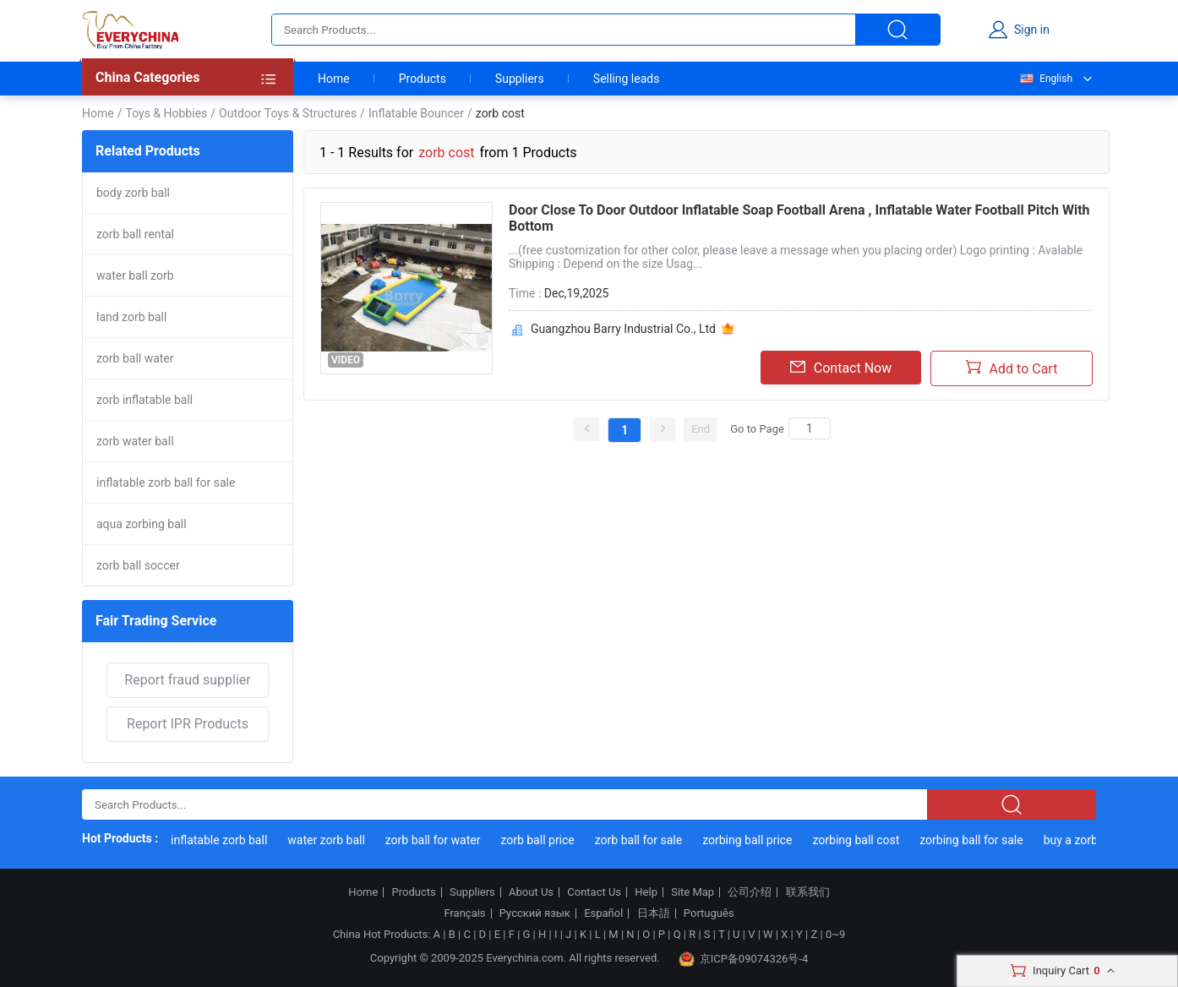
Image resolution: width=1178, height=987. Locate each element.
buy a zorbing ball (1092, 840)
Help (646, 892)
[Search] (809, 428)
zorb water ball (135, 441)
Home (334, 78)
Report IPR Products (187, 724)
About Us (531, 892)
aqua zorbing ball (141, 524)
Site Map (692, 892)
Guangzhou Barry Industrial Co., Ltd (623, 328)
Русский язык (534, 913)
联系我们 (808, 892)
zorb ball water (135, 358)
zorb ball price (539, 840)
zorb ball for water (435, 840)
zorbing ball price (749, 840)
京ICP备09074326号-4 (744, 959)
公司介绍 (750, 892)
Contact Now (841, 367)
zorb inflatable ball (144, 399)
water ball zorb (135, 275)
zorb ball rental (135, 234)
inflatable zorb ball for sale (165, 482)
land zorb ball (131, 317)
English (1045, 79)
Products (422, 78)
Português (709, 913)
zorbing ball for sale (973, 840)
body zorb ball (133, 192)
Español (603, 913)
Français (464, 913)
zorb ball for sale (640, 840)
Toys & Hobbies (166, 113)
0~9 (835, 934)
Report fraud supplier (187, 680)
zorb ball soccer (138, 565)
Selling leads (626, 78)
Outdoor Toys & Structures (288, 113)
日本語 (653, 913)
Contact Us (594, 892)
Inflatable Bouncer (416, 113)
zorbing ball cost (858, 840)
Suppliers (519, 78)
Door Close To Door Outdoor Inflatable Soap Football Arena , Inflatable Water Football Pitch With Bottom (799, 218)
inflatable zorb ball (221, 840)
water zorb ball (329, 840)
